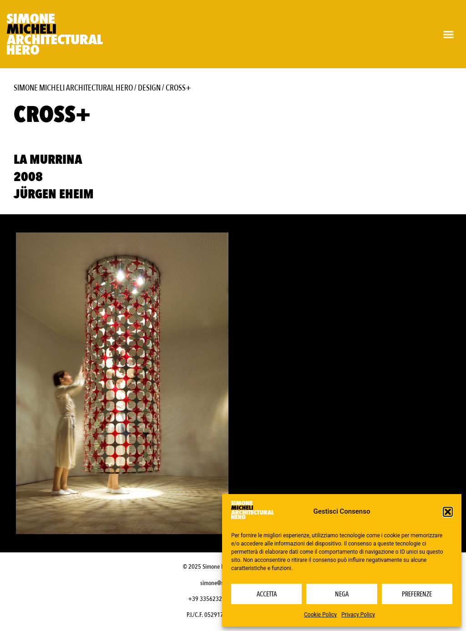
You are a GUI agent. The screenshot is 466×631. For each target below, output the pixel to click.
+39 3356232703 (210, 599)
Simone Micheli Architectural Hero (73, 88)
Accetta (267, 594)
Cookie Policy (320, 614)
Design (149, 88)
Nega (342, 594)
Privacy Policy (358, 614)
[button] (447, 511)
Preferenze (417, 594)
